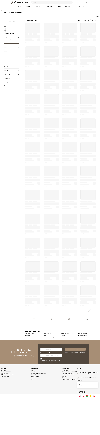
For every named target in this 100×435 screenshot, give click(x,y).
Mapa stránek (65, 376)
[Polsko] (80, 396)
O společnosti (65, 370)
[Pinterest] (84, 392)
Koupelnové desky (82, 335)
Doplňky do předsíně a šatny (67, 333)
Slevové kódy (34, 374)
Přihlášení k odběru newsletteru (38, 373)
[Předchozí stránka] (87, 310)
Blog (32, 379)
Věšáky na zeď (64, 337)
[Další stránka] (95, 310)
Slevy (32, 370)
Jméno (42, 347)
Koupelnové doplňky (83, 333)
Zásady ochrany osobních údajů (76, 352)
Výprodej (33, 371)
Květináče (27, 335)
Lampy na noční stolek (30, 337)
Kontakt (64, 377)
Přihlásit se (75, 349)
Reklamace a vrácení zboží (7, 374)
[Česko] (83, 396)
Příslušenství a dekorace (11, 10)
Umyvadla (63, 335)
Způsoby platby (5, 373)
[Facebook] (77, 392)
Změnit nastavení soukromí (69, 379)
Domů (3, 10)
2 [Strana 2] (92, 310)
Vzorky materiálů (47, 333)
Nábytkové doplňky (29, 333)
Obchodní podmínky (67, 373)
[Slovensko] (94, 396)
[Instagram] (80, 392)
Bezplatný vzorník (35, 376)
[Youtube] (82, 392)
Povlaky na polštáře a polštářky (50, 337)
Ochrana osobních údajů (68, 374)
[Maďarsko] (87, 396)
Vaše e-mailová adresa (46, 352)
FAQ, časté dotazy (5, 376)
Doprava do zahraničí (6, 371)
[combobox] (52, 2)
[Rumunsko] (90, 396)
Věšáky (44, 335)
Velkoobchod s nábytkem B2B (69, 371)
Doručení (3, 370)
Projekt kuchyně (34, 377)
